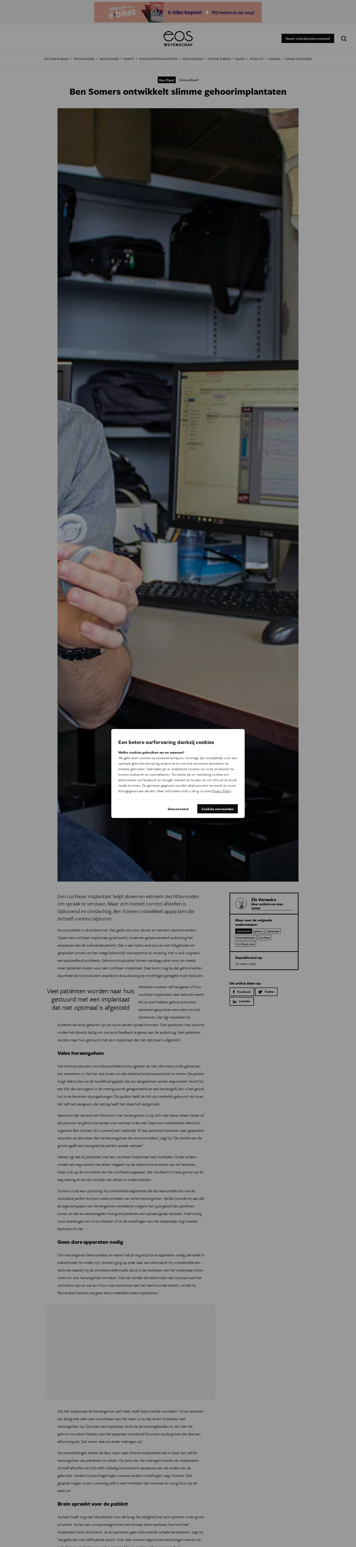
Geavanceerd (178, 808)
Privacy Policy (221, 790)
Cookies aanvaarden (217, 808)
